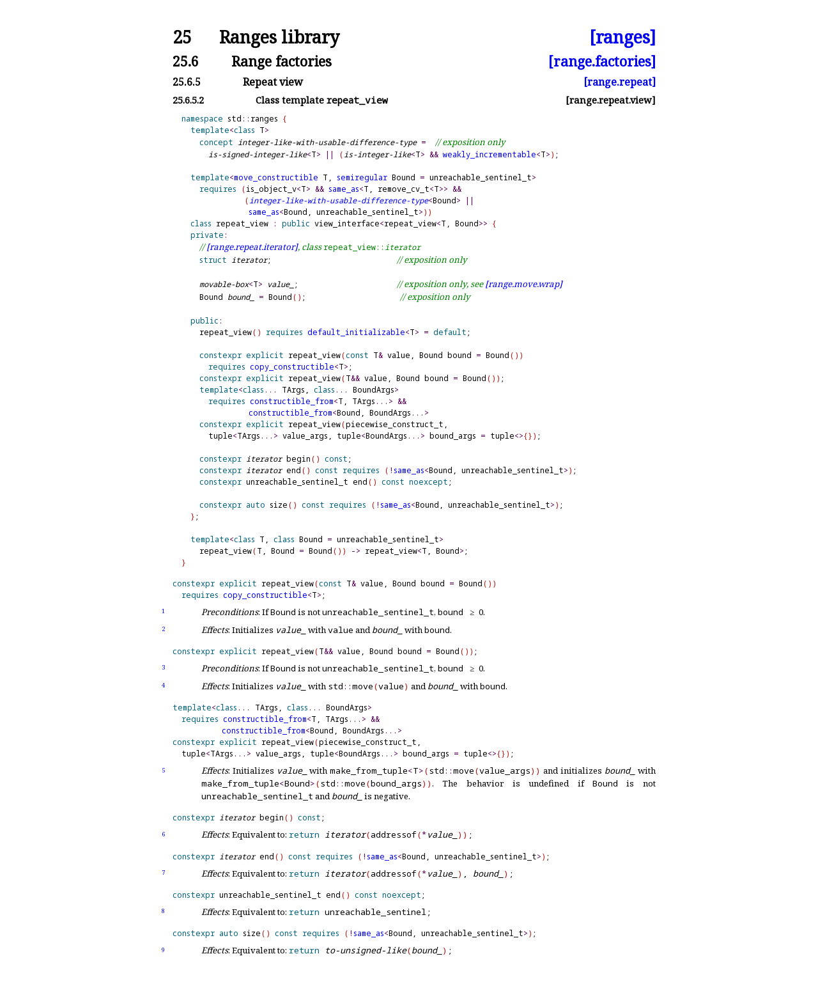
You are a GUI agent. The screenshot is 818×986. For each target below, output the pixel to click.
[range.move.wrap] (523, 284)
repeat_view (242, 223)
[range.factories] (602, 61)
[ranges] (622, 37)
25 (182, 37)
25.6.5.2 (188, 100)
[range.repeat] (619, 82)
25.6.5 (187, 82)
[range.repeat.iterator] (252, 247)
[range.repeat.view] (611, 100)
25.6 (186, 61)
